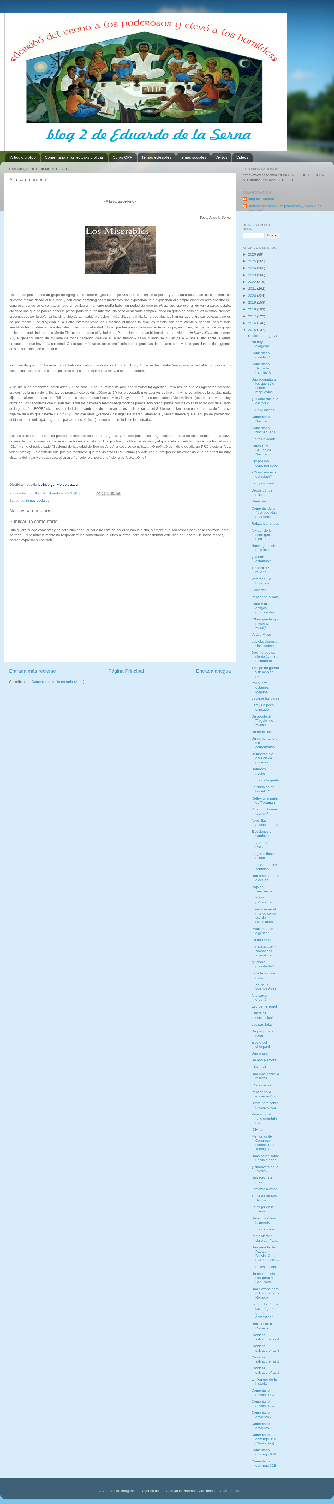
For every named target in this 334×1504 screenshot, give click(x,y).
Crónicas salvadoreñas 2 (265, 1359)
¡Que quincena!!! (265, 410)
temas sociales (193, 157)
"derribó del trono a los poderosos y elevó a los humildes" (284, 208)
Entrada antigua (213, 671)
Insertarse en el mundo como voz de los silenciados (264, 915)
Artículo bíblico (23, 157)
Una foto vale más (262, 1180)
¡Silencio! (259, 1067)
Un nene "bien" (263, 732)
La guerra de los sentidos (264, 867)
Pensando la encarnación (263, 1094)
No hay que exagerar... (262, 344)
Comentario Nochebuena (264, 430)
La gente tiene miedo (263, 856)
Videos (242, 157)
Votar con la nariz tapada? (265, 811)
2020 (252, 296)
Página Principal (126, 671)
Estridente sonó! (264, 1006)
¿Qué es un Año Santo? (264, 1198)
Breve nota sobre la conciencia (265, 1105)
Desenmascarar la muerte (264, 1220)
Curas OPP (123, 157)
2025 (252, 261)
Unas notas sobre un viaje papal (265, 1158)
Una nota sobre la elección (265, 878)
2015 (252, 330)
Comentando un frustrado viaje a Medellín (265, 512)
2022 (252, 282)
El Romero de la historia (264, 1381)
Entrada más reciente (32, 671)
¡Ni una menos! (264, 940)
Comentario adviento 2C (263, 1415)
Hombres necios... (260, 771)
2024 (252, 268)
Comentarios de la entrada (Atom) (58, 682)
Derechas (259, 501)
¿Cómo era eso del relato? (264, 474)
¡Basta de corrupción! (262, 1015)
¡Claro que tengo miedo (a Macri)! (265, 623)
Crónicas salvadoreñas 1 (265, 1370)
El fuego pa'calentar (262, 900)
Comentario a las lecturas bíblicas (74, 157)
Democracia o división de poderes (262, 758)
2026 (252, 254)
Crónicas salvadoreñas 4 (265, 1337)
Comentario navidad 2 (261, 355)
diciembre (260, 336)
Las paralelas (262, 1024)
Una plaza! (260, 1053)
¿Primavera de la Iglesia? (265, 1169)
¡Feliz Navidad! (263, 439)
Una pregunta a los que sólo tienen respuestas (264, 385)
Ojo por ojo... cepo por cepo (265, 463)
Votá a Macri (261, 634)
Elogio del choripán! (261, 1044)
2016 (252, 323)
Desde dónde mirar (262, 492)
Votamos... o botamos (261, 581)
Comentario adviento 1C (263, 1426)
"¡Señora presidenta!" (263, 964)
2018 (252, 309)
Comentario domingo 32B (264, 1463)
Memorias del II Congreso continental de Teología (264, 1142)
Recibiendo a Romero (262, 1326)
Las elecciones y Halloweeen (265, 644)
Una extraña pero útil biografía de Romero (265, 1293)
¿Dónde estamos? (261, 559)
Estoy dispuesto (264, 483)
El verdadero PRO (262, 845)
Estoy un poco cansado (263, 707)
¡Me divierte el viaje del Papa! (265, 1238)
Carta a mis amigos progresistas (263, 608)
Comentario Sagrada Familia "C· (262, 368)
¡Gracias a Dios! (264, 1267)
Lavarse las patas (265, 698)
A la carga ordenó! (259, 997)
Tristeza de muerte (260, 570)
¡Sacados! (259, 590)
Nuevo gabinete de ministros (264, 548)
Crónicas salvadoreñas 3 (265, 1348)
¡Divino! (258, 1130)
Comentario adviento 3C (263, 1404)
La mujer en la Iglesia (263, 1209)
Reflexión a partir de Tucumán (265, 800)
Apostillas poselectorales (265, 823)
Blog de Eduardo (261, 199)
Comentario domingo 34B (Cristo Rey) (264, 1439)
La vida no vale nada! (263, 975)
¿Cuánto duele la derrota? (265, 401)
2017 (252, 316)
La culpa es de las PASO (263, 789)
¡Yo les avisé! (262, 1085)
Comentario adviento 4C (263, 1392)
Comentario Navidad (261, 419)
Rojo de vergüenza (262, 889)
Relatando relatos (265, 523)
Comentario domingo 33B (264, 1452)
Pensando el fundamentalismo (264, 1118)
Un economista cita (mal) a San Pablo (263, 1278)
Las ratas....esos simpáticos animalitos (264, 951)
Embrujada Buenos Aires (264, 986)
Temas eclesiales (156, 157)
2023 (252, 275)
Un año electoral (264, 1060)
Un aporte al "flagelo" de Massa (262, 720)
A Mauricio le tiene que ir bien (262, 535)
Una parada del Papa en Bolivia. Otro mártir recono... (265, 1253)
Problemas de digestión (262, 931)
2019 (252, 302)
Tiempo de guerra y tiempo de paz (265, 672)
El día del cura (263, 1229)
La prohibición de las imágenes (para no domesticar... (265, 1310)
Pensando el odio (265, 597)
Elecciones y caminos (261, 834)
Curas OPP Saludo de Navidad (261, 450)
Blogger (234, 1491)
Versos (221, 157)
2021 (252, 289)
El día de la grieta (265, 780)
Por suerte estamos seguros (260, 687)
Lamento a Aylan (265, 1189)
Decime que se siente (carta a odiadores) (265, 656)
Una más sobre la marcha (265, 1076)
